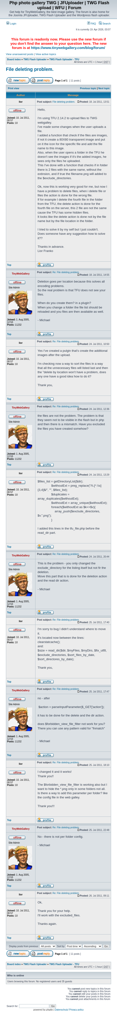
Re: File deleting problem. (65, 272)
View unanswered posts (19, 54)
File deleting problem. (30, 69)
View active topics (45, 54)
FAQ (91, 23)
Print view (13, 88)
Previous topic (88, 88)
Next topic (104, 88)
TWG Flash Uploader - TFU (64, 59)
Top (9, 265)
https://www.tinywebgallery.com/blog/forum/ (68, 48)
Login (11, 23)
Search (105, 23)
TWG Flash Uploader (35, 59)
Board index (14, 59)
